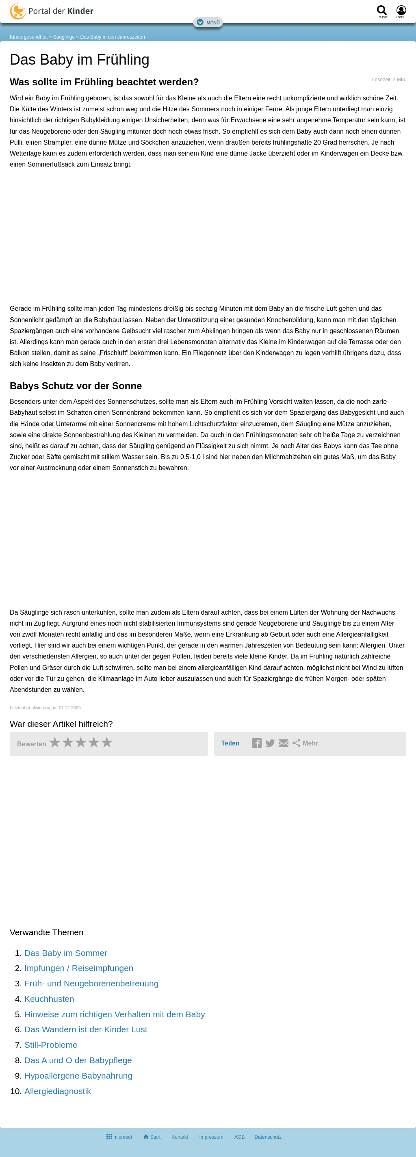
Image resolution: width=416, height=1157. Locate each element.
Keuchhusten (49, 998)
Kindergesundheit (29, 37)
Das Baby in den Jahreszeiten (112, 37)
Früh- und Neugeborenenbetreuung (91, 983)
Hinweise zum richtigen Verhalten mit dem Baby (114, 1014)
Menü (208, 22)
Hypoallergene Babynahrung (78, 1075)
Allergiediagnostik (57, 1091)
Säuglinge (64, 37)
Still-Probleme (51, 1044)
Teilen (230, 743)
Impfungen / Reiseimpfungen (79, 968)
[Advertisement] (136, 212)
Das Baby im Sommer (65, 953)
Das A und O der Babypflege (78, 1060)
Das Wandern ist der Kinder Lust (85, 1029)
